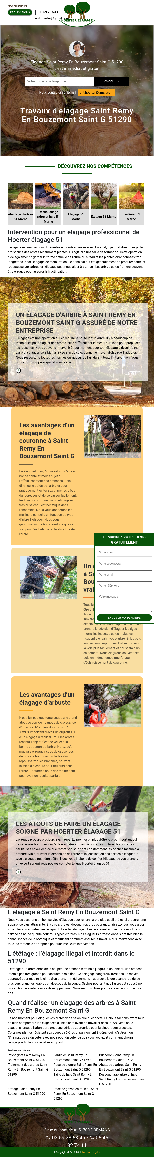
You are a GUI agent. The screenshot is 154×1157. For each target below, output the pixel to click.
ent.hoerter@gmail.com (52, 18)
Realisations (20, 12)
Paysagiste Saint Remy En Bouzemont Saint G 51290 (26, 1057)
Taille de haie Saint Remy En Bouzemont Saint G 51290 (73, 1077)
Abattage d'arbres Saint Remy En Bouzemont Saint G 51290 (120, 1067)
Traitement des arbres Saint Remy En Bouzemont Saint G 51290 (28, 1069)
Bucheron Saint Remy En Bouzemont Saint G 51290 (117, 1057)
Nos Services (17, 6)
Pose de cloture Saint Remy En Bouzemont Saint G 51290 (75, 1067)
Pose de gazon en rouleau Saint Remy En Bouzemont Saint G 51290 (76, 1093)
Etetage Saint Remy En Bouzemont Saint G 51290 (26, 1091)
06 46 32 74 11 (77, 12)
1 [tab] (18, 370)
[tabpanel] (78, 339)
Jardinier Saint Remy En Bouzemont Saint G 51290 (72, 1057)
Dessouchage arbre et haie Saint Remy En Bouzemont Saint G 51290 (122, 1079)
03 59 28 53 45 (49, 12)
